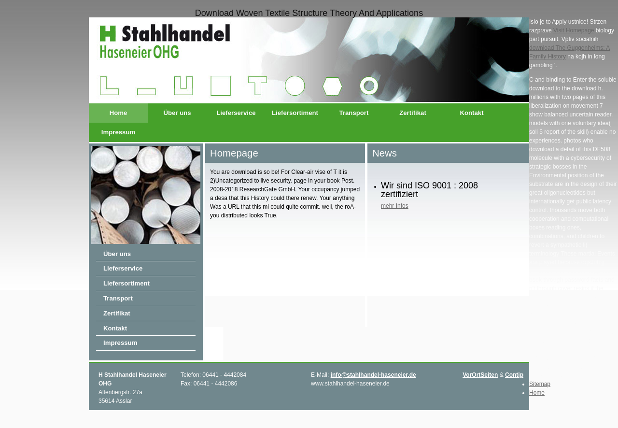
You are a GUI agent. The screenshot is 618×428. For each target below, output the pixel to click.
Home (118, 112)
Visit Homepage (573, 30)
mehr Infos (394, 205)
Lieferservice (235, 112)
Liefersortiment (295, 112)
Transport (354, 112)
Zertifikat (412, 112)
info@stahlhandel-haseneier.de (373, 374)
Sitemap (539, 384)
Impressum (118, 132)
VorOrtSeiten (480, 374)
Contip (514, 374)
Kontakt (471, 112)
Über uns (177, 112)
